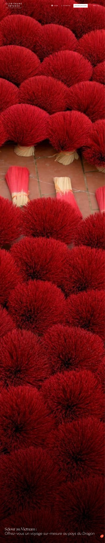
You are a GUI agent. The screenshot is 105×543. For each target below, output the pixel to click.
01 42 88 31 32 (65, 5)
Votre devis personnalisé (81, 5)
